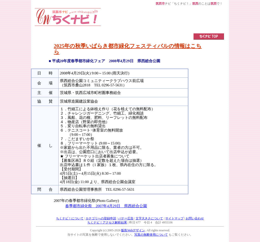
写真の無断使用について (151, 234)
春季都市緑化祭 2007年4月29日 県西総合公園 (106, 206)
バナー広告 (126, 218)
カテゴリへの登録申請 (101, 218)
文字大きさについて (149, 218)
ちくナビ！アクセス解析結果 (107, 222)
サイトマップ (174, 218)
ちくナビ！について (70, 218)
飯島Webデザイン (133, 230)
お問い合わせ (195, 218)
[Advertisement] (162, 19)
